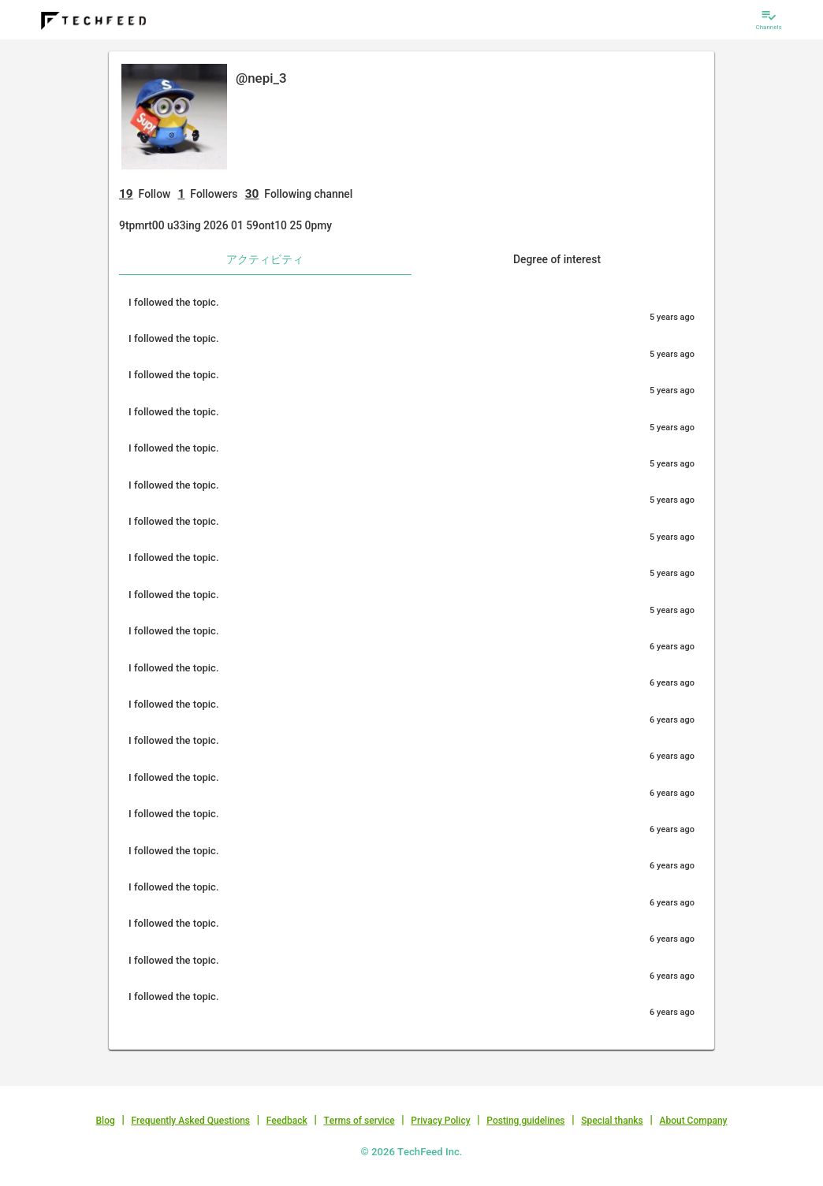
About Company (693, 1120)
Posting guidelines (525, 1120)
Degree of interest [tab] (557, 259)
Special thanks (612, 1120)
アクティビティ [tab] (265, 259)
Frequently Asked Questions (190, 1120)
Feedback (286, 1120)
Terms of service (358, 1120)
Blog (105, 1120)
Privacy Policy (440, 1120)
